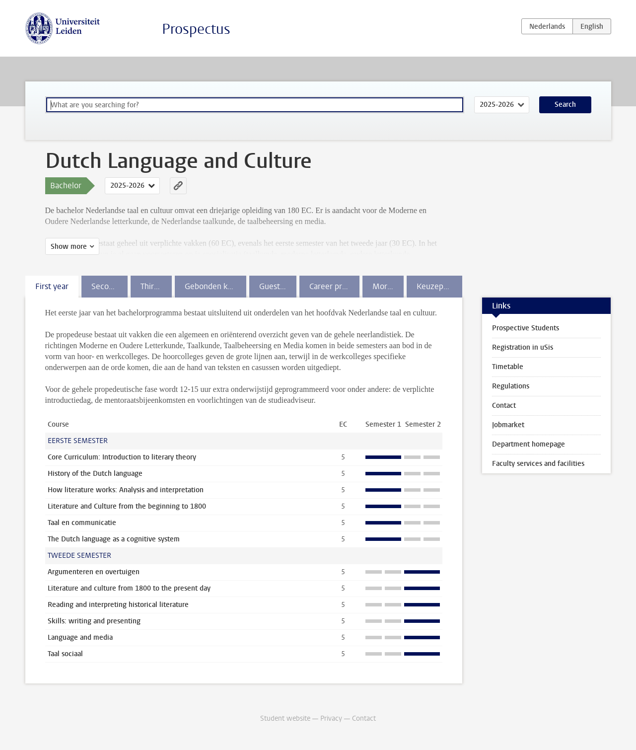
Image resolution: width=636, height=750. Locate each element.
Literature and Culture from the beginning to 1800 (127, 506)
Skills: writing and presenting (94, 621)
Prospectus (196, 29)
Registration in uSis (522, 347)
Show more (69, 246)
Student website (285, 718)
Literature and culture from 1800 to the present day (129, 588)
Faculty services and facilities (538, 463)
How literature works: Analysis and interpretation (126, 490)
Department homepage (528, 444)
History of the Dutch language (95, 473)
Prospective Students (525, 328)
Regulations (510, 386)
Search (565, 104)
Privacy (331, 718)
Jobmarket (508, 425)
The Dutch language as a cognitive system (114, 539)
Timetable (507, 367)
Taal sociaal (65, 654)
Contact (504, 405)
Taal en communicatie (82, 522)
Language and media (80, 637)
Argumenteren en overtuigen (94, 572)
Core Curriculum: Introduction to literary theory (122, 457)
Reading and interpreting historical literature (118, 604)
